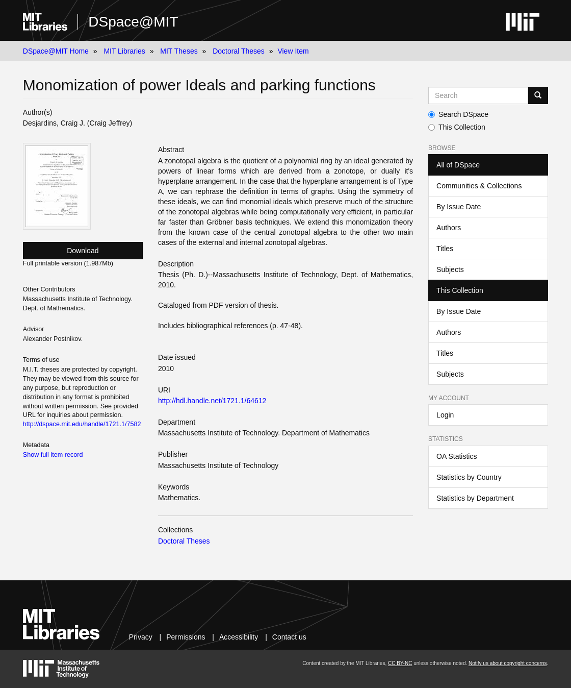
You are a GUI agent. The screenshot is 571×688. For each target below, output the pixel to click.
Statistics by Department (475, 498)
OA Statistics (456, 456)
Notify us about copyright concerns (508, 663)
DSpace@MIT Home (56, 51)
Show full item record (53, 454)
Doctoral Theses (239, 51)
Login (445, 415)
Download (82, 251)
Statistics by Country (469, 477)
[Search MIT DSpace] (478, 95)
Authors (448, 228)
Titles (444, 248)
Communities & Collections (479, 186)
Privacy (140, 637)
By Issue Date (458, 207)
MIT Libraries (124, 51)
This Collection (456, 127)
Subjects (450, 269)
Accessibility (238, 637)
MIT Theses (178, 51)
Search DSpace (458, 114)
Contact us (289, 637)
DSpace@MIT (133, 22)
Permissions (185, 637)
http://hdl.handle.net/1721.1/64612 (212, 401)
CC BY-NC (400, 663)
